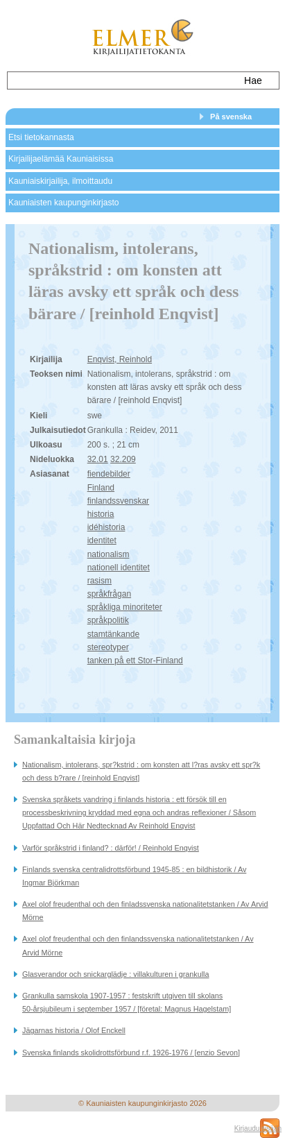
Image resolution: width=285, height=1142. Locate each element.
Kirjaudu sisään (258, 1128)
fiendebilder (108, 474)
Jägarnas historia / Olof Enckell (74, 1030)
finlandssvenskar (118, 501)
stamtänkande (113, 634)
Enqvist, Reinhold (119, 359)
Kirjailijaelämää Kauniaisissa (60, 159)
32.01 (97, 459)
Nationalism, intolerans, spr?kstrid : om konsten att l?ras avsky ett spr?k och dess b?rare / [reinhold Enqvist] (141, 771)
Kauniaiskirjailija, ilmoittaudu (60, 181)
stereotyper (108, 647)
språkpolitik (108, 620)
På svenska (231, 116)
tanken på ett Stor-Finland (135, 660)
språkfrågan (109, 594)
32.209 (123, 459)
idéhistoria (106, 527)
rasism (99, 581)
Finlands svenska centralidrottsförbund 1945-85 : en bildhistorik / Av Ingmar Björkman (134, 876)
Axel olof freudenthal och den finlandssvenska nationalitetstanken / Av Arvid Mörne (138, 945)
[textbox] (120, 80)
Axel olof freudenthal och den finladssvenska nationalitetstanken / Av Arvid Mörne (145, 910)
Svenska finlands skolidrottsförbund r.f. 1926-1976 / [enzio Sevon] (131, 1052)
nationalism (108, 554)
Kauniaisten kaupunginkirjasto (63, 202)
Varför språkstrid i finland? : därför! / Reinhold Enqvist (110, 848)
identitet (101, 540)
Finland (100, 488)
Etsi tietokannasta (41, 137)
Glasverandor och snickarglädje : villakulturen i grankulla (115, 974)
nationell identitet (118, 567)
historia (100, 514)
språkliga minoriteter (124, 607)
